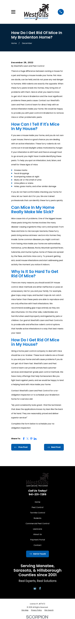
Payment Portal (37, 539)
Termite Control (37, 512)
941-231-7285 (37, 494)
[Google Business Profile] (35, 588)
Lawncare (37, 529)
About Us (37, 534)
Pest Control (37, 507)
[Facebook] (40, 588)
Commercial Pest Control (37, 523)
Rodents (37, 518)
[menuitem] (24, 610)
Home (37, 502)
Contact (37, 545)
